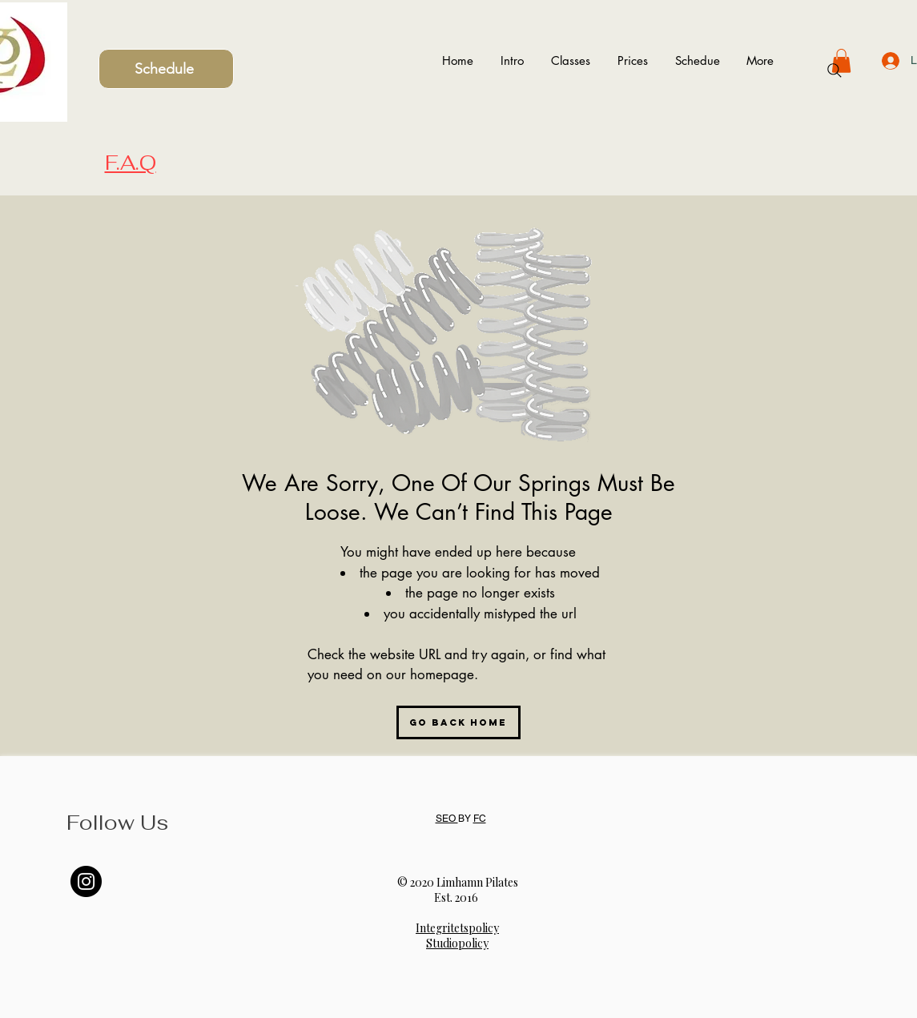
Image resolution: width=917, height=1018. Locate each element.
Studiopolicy (457, 943)
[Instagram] (86, 881)
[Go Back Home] (458, 722)
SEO (447, 818)
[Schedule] (166, 69)
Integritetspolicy (457, 928)
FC (479, 818)
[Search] (834, 70)
